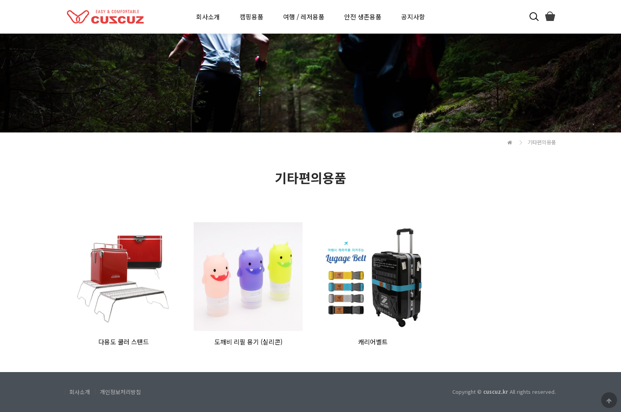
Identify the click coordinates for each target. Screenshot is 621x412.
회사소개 (208, 16)
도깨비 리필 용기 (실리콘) (248, 341)
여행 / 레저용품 (303, 16)
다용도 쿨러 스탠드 (123, 341)
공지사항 (413, 16)
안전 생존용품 (362, 16)
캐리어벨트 (373, 341)
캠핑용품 (251, 16)
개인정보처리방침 (120, 392)
